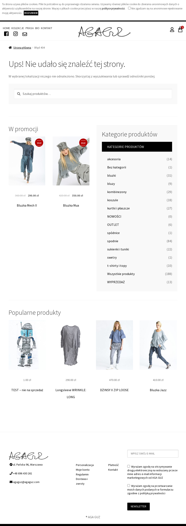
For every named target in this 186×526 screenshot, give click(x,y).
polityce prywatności (113, 8)
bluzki (111, 175)
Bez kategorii (116, 167)
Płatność (113, 465)
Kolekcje (17, 28)
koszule (112, 200)
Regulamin (82, 474)
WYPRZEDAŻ (116, 282)
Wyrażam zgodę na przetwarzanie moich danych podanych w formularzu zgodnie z (150, 489)
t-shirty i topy (117, 266)
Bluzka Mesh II (27, 205)
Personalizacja (85, 465)
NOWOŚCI (114, 216)
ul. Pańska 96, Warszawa (26, 464)
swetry (112, 257)
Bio (37, 28)
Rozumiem (31, 13)
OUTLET (113, 225)
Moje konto (83, 469)
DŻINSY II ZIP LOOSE (114, 390)
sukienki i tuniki (118, 249)
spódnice (113, 233)
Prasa (30, 28)
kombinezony (116, 192)
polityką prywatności (152, 493)
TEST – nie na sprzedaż (27, 390)
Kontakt (46, 28)
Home (6, 28)
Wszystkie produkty (121, 274)
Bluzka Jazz (158, 390)
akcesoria (114, 159)
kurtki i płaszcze (118, 208)
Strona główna (22, 47)
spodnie (112, 241)
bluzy (111, 184)
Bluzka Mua (71, 205)
